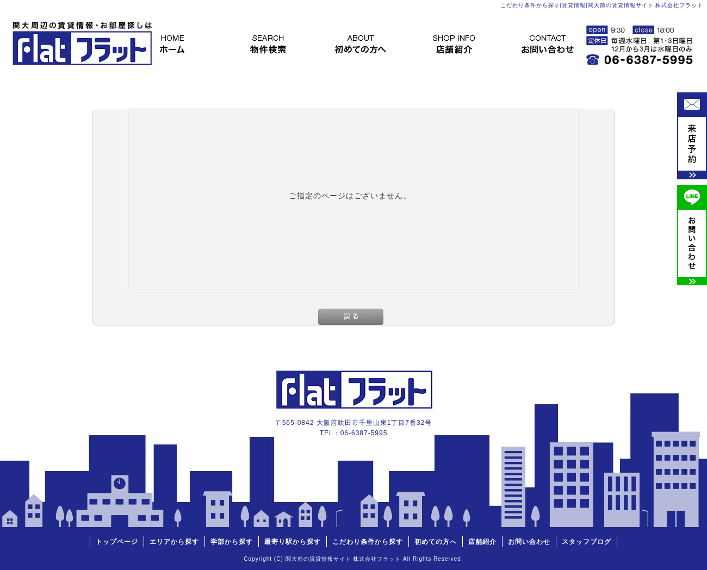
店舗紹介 (463, 43)
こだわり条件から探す (367, 541)
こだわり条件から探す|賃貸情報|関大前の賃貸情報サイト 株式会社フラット (602, 5)
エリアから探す (174, 541)
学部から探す (231, 541)
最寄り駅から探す (292, 541)
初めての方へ (367, 43)
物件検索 (271, 43)
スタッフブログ (586, 541)
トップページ (176, 43)
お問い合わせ (558, 43)
